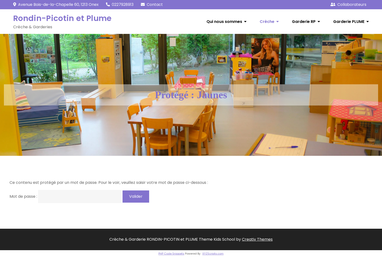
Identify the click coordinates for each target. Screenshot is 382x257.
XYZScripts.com (213, 254)
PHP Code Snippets (171, 254)
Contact (155, 4)
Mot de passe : (66, 196)
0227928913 (120, 4)
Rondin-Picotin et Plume (62, 18)
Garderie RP (304, 21)
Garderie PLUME (348, 21)
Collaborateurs (348, 4)
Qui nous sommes (224, 21)
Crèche (267, 21)
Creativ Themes (257, 239)
